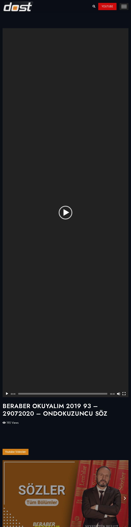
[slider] (62, 394)
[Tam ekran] (124, 393)
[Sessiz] (118, 393)
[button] (65, 212)
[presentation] (125, 498)
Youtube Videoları (15, 451)
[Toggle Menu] (124, 6)
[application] (65, 212)
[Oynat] (7, 393)
